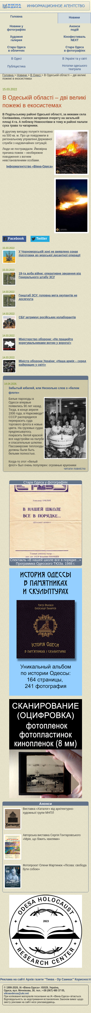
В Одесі (16, 58)
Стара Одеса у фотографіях (45, 482)
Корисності (83, 979)
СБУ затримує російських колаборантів (47, 317)
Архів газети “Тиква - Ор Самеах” (50, 979)
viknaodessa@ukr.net (16, 993)
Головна (16, 16)
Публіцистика (16, 66)
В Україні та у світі (74, 58)
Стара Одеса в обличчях (16, 49)
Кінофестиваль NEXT (75, 38)
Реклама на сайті (12, 979)
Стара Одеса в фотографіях (74, 49)
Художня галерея (16, 38)
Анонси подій (74, 28)
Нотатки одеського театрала (74, 67)
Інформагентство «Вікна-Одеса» (29, 166)
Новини (74, 17)
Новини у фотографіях (16, 28)
